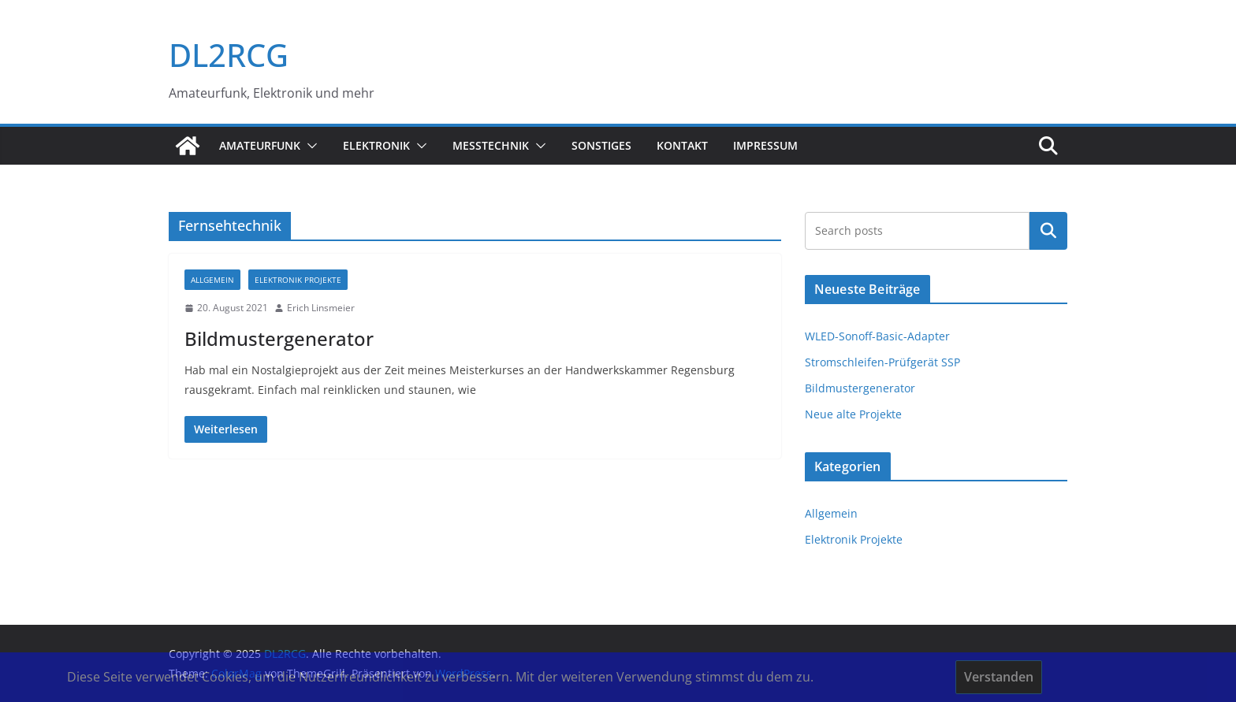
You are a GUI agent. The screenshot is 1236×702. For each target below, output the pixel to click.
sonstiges (601, 145)
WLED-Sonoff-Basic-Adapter (877, 336)
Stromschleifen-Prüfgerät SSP (882, 362)
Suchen (1048, 231)
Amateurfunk (259, 145)
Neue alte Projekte (853, 414)
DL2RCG (229, 54)
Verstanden (998, 676)
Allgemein (212, 279)
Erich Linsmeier (321, 307)
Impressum (765, 145)
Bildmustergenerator (279, 338)
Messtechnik (490, 145)
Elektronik (376, 145)
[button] (309, 146)
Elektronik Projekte (298, 279)
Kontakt (682, 145)
